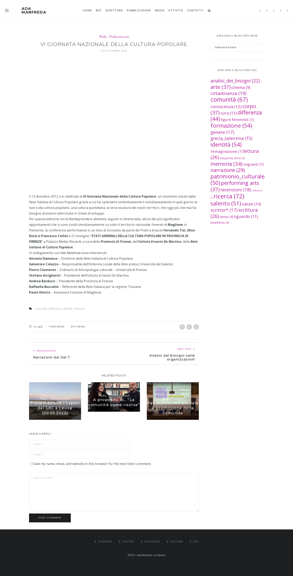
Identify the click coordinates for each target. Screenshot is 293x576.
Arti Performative (166, 389)
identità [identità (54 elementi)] (226, 144)
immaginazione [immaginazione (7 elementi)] (226, 151)
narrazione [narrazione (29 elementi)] (228, 170)
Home (87, 10)
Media (160, 10)
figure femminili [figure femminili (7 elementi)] (237, 119)
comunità (41, 308)
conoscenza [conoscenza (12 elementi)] (226, 106)
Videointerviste (119, 36)
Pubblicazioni (139, 10)
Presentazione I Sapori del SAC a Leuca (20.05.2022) (55, 408)
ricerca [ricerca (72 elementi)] (229, 196)
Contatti (195, 10)
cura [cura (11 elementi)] (228, 113)
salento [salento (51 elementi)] (226, 203)
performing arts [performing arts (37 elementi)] (235, 186)
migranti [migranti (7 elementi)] (253, 164)
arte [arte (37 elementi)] (221, 87)
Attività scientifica (167, 394)
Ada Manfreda (34, 10)
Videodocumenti (60, 398)
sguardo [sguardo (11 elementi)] (246, 216)
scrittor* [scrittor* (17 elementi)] (224, 210)
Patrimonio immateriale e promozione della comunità (173, 408)
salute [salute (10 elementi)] (251, 204)
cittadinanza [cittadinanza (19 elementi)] (228, 93)
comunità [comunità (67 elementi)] (229, 99)
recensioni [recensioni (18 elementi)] (235, 189)
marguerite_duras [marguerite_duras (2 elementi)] (232, 158)
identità (67, 308)
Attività (176, 10)
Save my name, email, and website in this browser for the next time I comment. (92, 463)
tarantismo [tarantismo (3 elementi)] (220, 222)
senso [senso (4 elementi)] (226, 217)
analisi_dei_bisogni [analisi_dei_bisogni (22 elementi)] (235, 80)
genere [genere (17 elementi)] (222, 132)
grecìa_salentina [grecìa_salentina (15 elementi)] (231, 138)
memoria (79, 308)
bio (99, 10)
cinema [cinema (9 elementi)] (240, 87)
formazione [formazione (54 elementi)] (231, 125)
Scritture (114, 10)
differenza (54, 308)
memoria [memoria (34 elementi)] (226, 163)
